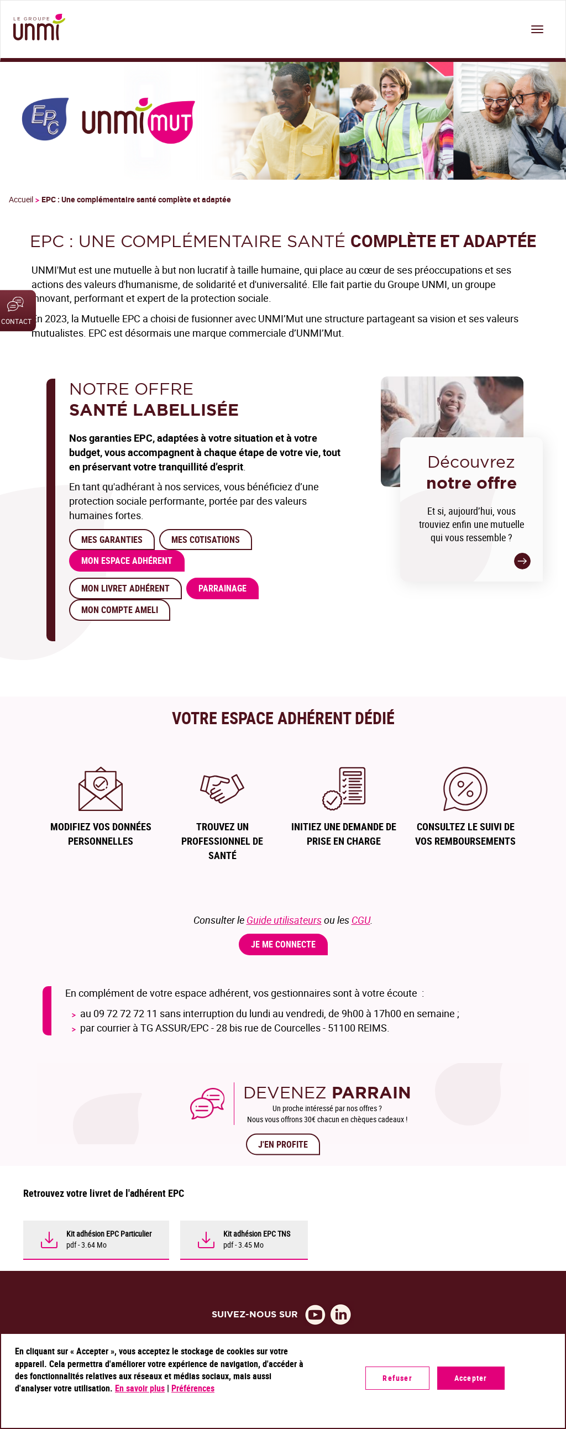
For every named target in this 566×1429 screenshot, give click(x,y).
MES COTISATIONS (205, 539)
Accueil (21, 199)
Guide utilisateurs (284, 920)
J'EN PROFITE (283, 1144)
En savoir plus (140, 1388)
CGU (361, 920)
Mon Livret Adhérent (125, 588)
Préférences (192, 1388)
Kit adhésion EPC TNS (256, 1234)
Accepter (471, 1378)
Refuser (397, 1378)
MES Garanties (112, 539)
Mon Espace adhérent (126, 560)
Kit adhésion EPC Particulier (108, 1234)
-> (522, 561)
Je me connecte (283, 944)
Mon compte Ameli (119, 610)
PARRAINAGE (222, 588)
